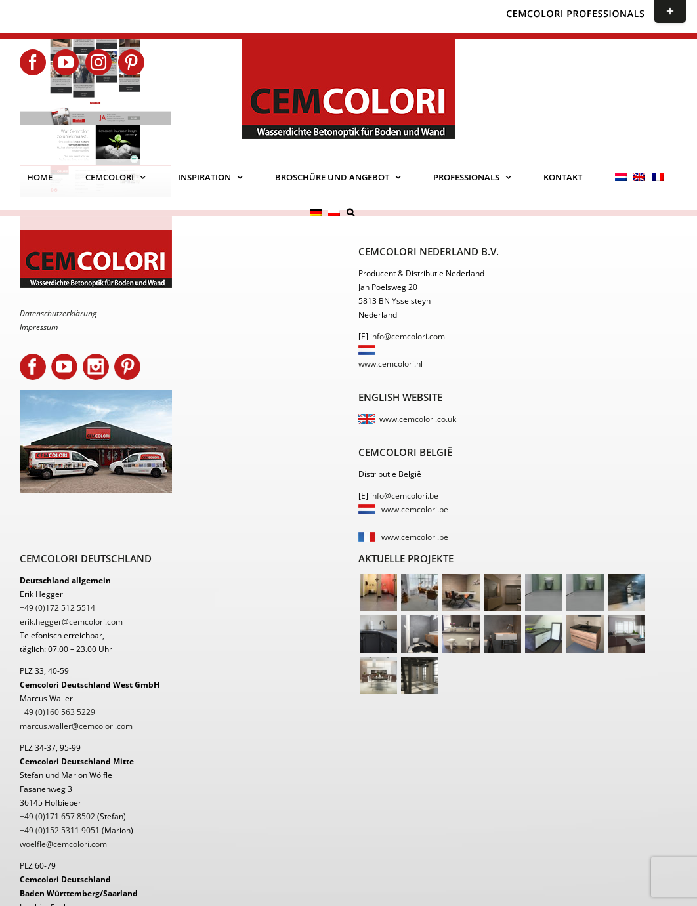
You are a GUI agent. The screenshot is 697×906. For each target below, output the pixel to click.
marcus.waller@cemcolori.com (76, 725)
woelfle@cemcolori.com (63, 844)
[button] (350, 212)
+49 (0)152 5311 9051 (60, 830)
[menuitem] (621, 177)
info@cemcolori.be (404, 495)
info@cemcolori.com (407, 336)
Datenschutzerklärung (58, 313)
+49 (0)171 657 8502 (57, 816)
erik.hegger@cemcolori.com (71, 621)
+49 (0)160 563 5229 (57, 712)
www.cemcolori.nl (390, 363)
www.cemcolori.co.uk (417, 418)
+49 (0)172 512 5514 (57, 607)
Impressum (39, 327)
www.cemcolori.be (414, 509)
